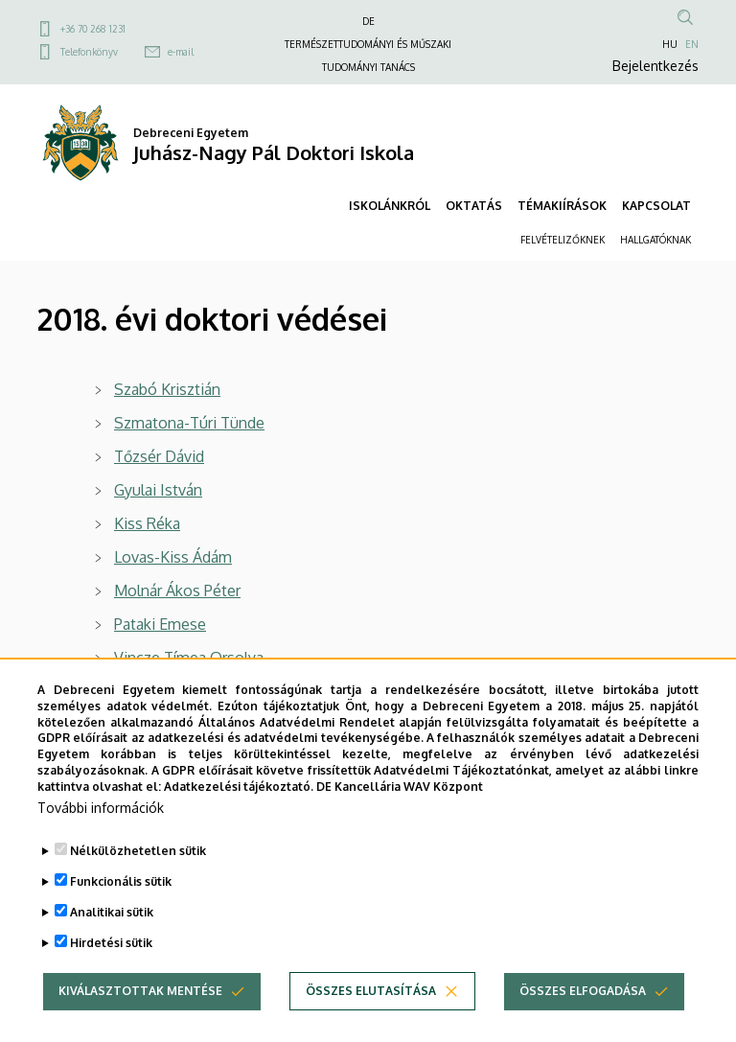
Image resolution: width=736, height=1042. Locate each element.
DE (368, 21)
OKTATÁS (474, 205)
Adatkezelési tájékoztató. (238, 822)
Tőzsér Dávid (159, 456)
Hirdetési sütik (111, 978)
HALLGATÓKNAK (655, 239)
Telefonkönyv (89, 52)
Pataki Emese (160, 624)
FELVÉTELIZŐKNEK (562, 239)
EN (692, 44)
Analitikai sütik (111, 947)
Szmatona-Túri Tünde (189, 422)
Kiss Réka (147, 523)
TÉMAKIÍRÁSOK (562, 205)
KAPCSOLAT (656, 205)
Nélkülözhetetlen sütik (138, 886)
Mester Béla (155, 691)
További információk (100, 843)
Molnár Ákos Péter (177, 590)
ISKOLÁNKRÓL (389, 205)
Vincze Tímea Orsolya (189, 657)
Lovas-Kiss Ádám (173, 557)
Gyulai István (158, 489)
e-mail (181, 52)
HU (670, 44)
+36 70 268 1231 (93, 29)
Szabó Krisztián (167, 389)
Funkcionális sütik (121, 917)
